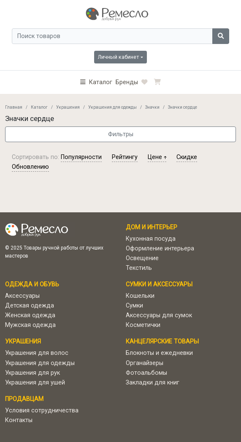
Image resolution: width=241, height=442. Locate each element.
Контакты (18, 420)
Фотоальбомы (146, 372)
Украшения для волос (36, 353)
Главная (13, 107)
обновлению (30, 166)
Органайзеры (144, 363)
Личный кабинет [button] (118, 57)
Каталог (39, 107)
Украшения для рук (32, 372)
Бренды (127, 82)
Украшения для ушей (35, 382)
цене (157, 157)
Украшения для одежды (112, 107)
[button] (96, 82)
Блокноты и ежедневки (159, 353)
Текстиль (139, 268)
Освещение (142, 258)
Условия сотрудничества (42, 410)
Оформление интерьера (160, 248)
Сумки (134, 305)
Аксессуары (22, 295)
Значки (152, 107)
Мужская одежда (30, 325)
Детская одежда (29, 305)
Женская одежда (30, 315)
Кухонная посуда (151, 238)
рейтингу (125, 157)
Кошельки (140, 295)
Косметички (143, 325)
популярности (81, 157)
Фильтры (120, 134)
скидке (186, 157)
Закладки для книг (152, 382)
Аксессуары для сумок (159, 315)
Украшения (68, 107)
